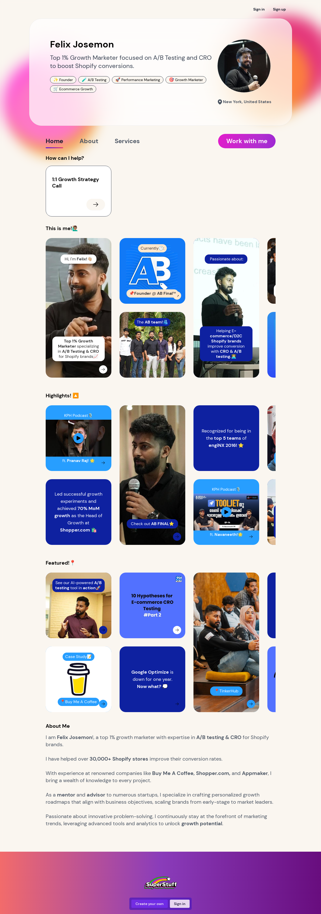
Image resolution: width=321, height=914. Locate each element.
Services (127, 142)
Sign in (259, 9)
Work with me (246, 141)
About (89, 142)
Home (54, 142)
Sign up (279, 9)
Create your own (149, 903)
